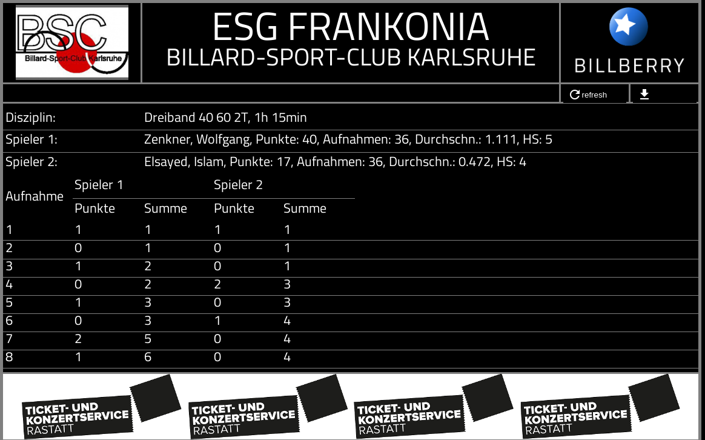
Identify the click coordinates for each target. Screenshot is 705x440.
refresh (587, 94)
